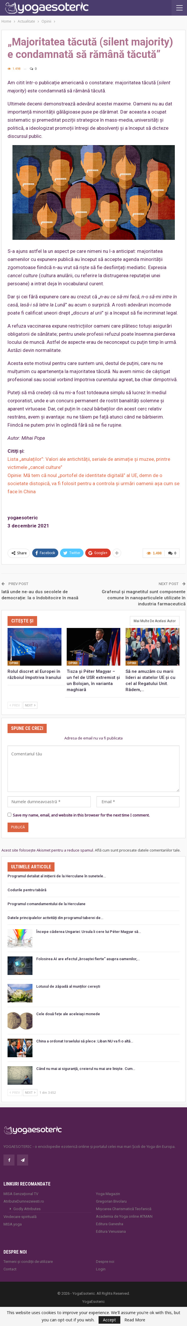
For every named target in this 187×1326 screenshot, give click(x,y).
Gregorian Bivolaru (111, 1201)
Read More (134, 1320)
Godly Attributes (27, 1209)
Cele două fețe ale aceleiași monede (68, 1014)
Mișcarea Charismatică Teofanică (123, 1209)
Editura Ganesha (109, 1224)
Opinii (13, 663)
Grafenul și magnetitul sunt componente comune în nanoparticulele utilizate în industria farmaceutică (144, 598)
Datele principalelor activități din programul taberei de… (55, 918)
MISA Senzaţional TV (20, 1194)
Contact (10, 1269)
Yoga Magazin (108, 1194)
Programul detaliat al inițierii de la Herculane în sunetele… (57, 876)
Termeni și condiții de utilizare (28, 1261)
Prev (15, 705)
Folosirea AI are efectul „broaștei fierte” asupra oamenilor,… (88, 959)
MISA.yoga (12, 1224)
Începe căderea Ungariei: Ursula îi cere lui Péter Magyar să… (88, 931)
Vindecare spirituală (20, 1216)
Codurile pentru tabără (27, 890)
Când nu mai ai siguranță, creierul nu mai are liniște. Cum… (85, 1068)
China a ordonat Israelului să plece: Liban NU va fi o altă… (84, 1041)
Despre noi (105, 1261)
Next (30, 705)
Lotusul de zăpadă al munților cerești (68, 986)
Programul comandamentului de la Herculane (47, 904)
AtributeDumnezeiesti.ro (23, 1201)
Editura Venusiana (111, 1231)
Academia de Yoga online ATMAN (124, 1216)
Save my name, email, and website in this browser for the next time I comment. (81, 815)
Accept (109, 1320)
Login (101, 1269)
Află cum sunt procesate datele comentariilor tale (137, 850)
